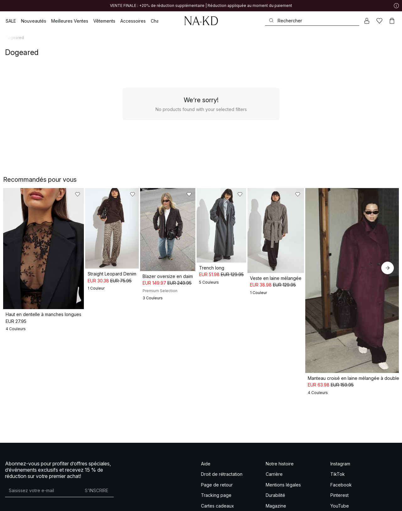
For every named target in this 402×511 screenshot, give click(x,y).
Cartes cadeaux (217, 475)
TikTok (337, 443)
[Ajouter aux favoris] (95, 194)
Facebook (341, 454)
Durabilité (275, 464)
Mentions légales (283, 454)
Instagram (340, 433)
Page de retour (217, 454)
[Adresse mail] (42, 460)
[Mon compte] (367, 20)
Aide (205, 433)
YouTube (339, 475)
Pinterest (339, 464)
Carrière (274, 443)
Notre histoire (280, 433)
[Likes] (379, 20)
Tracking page (216, 464)
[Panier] (392, 20)
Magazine (276, 475)
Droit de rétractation (221, 443)
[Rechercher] (312, 20)
